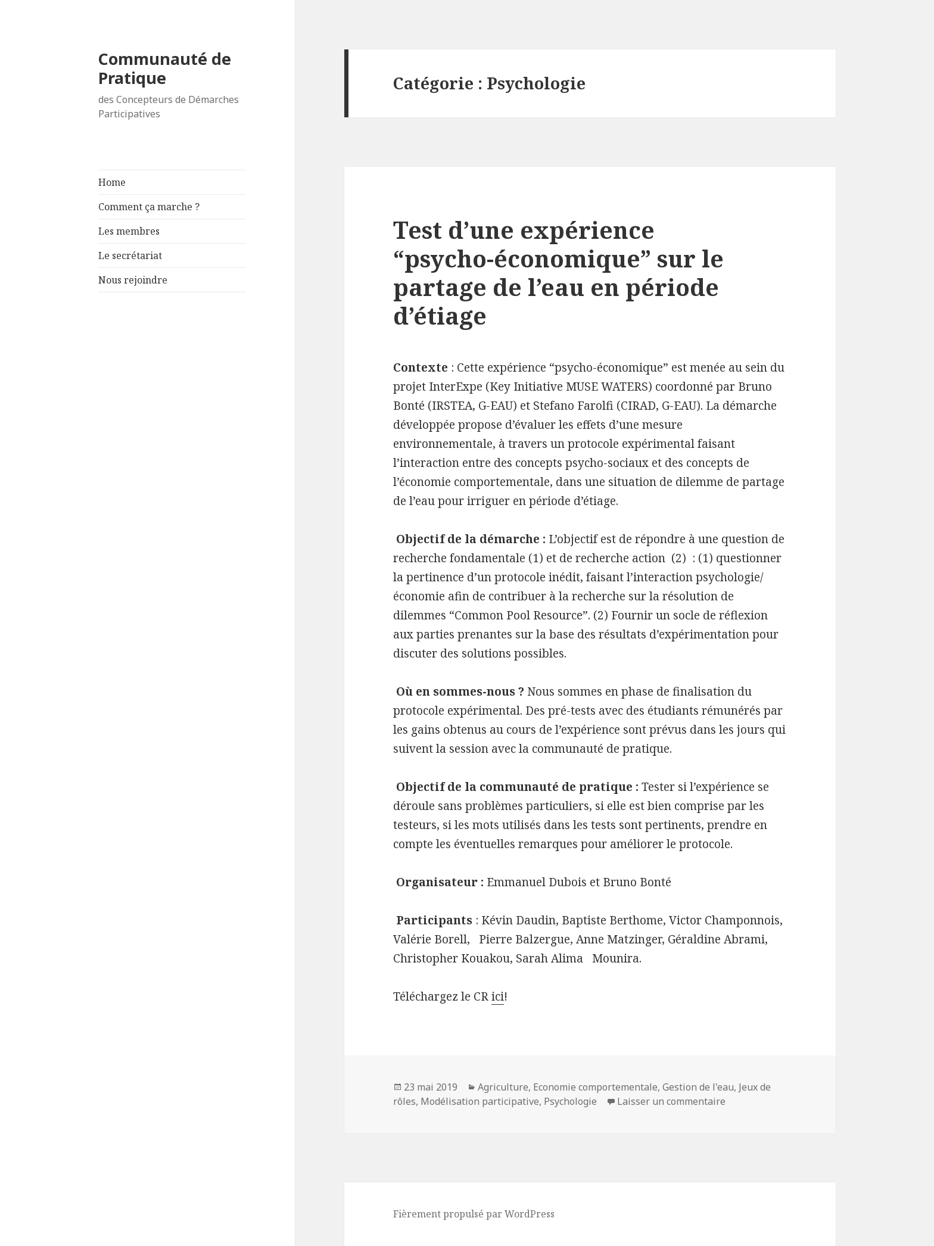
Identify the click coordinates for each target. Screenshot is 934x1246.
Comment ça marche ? (149, 206)
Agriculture (503, 1087)
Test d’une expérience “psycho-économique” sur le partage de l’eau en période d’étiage (558, 272)
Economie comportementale (595, 1087)
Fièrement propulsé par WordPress (474, 1213)
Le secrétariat (130, 255)
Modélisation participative (480, 1101)
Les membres (129, 231)
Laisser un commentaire (671, 1101)
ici (497, 996)
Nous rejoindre (132, 279)
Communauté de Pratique (164, 68)
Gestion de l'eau (698, 1087)
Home (112, 182)
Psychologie (570, 1101)
